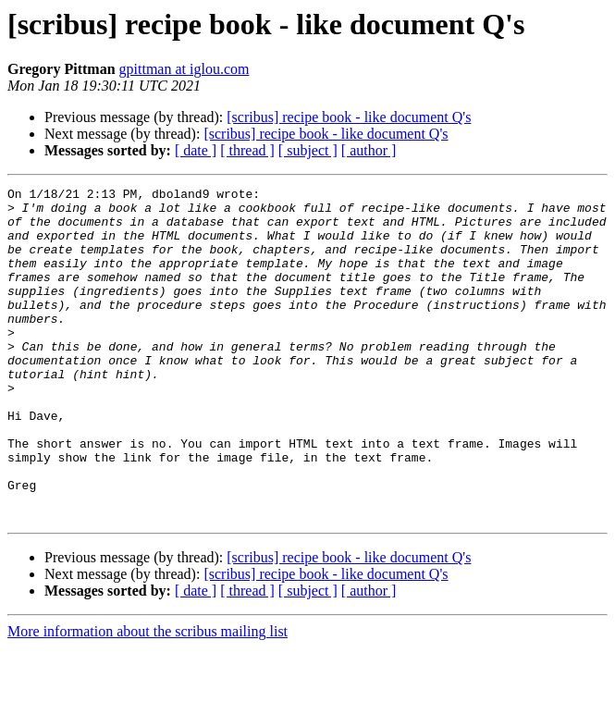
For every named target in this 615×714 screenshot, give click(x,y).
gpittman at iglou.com (184, 69)
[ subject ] (308, 150)
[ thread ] (247, 150)
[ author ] (369, 150)
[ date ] (195, 150)
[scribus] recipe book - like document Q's (349, 117)
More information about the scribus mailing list (147, 698)
